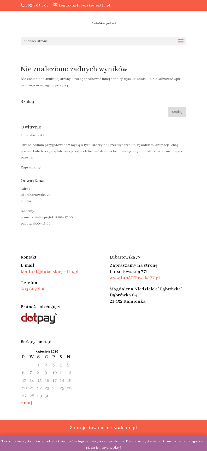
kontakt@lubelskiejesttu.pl (50, 271)
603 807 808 (33, 289)
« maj (26, 403)
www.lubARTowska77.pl (135, 278)
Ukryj (117, 448)
